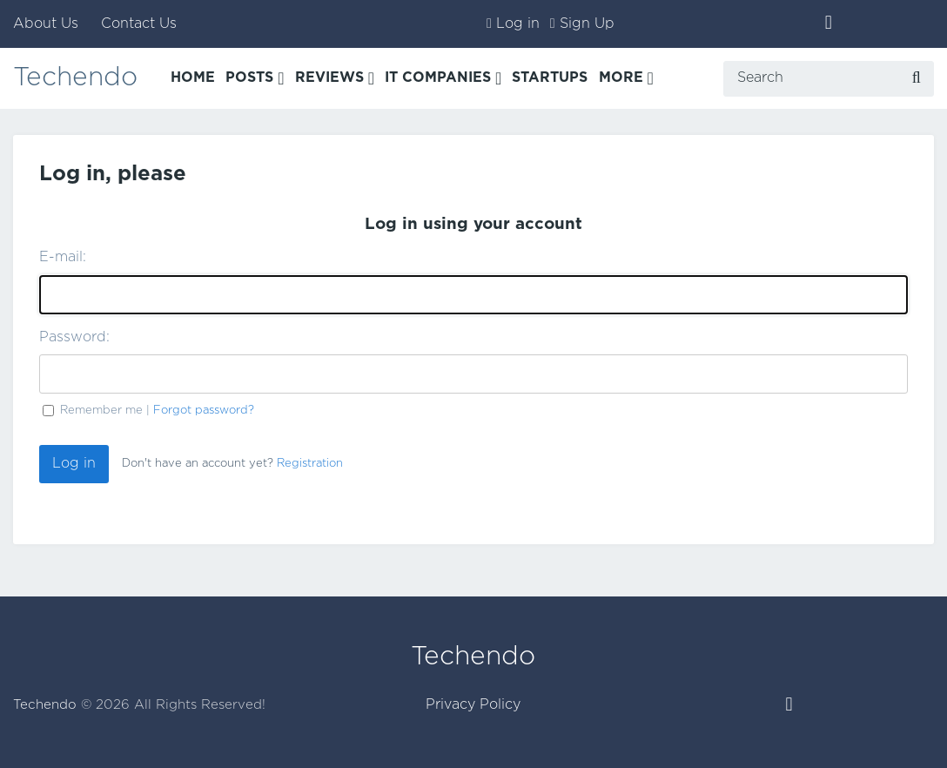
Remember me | (157, 409)
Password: (74, 337)
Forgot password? (203, 409)
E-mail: (62, 257)
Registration (310, 463)
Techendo (75, 78)
